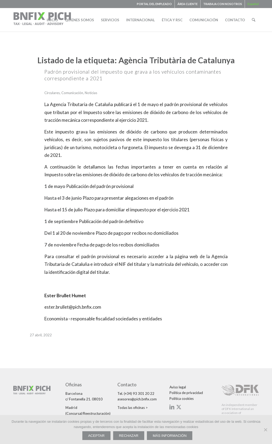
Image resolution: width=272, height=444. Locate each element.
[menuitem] (154, 4)
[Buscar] (253, 20)
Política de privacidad (186, 393)
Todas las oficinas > (132, 407)
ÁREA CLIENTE (187, 4)
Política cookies (181, 398)
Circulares (52, 93)
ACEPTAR (96, 436)
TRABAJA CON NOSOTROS (222, 4)
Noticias (91, 93)
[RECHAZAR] (265, 429)
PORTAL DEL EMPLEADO (154, 4)
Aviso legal (177, 387)
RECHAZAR (128, 436)
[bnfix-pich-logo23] (42, 20)
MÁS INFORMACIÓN (169, 436)
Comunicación (72, 93)
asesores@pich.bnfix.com (137, 399)
